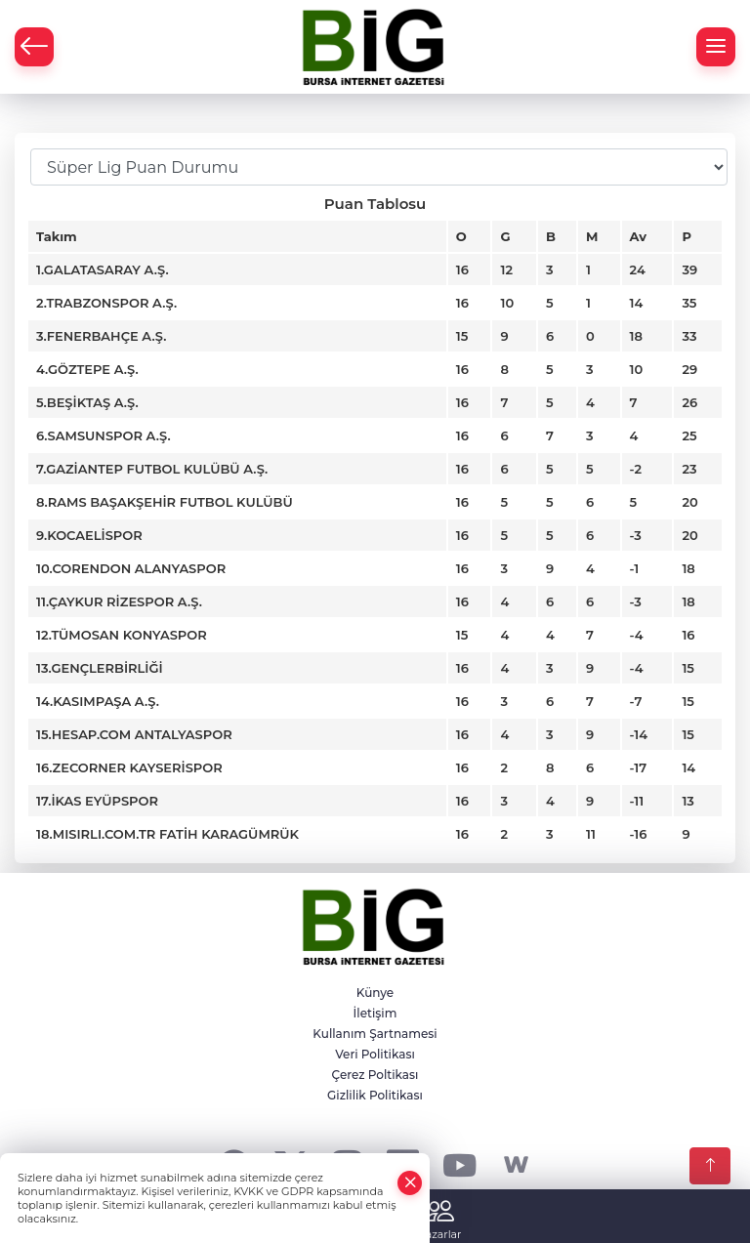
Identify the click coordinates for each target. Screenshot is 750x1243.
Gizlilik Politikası (375, 1095)
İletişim (375, 1013)
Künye (375, 992)
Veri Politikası (375, 1054)
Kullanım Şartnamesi (374, 1033)
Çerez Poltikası (375, 1074)
